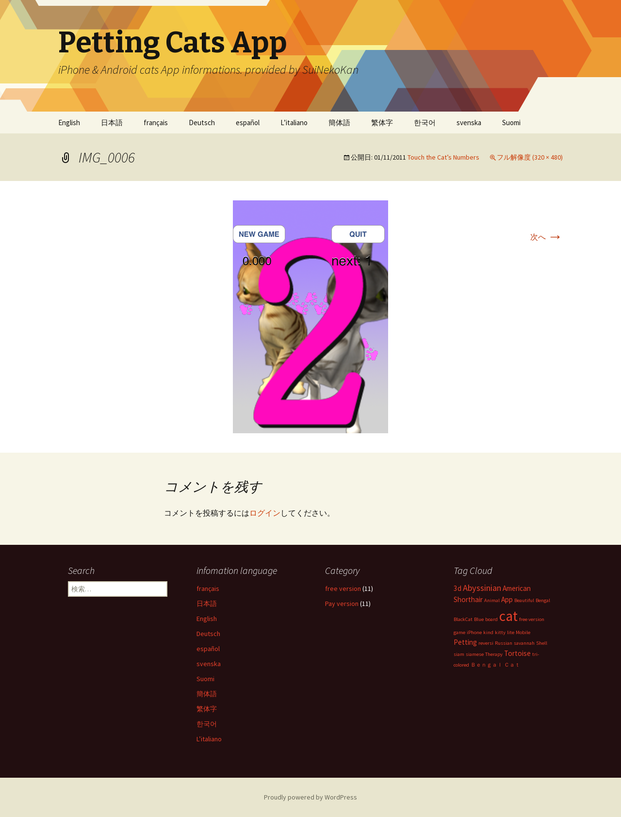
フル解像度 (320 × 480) (530, 157)
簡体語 (339, 122)
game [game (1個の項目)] (459, 632)
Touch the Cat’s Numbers (443, 157)
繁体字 (382, 122)
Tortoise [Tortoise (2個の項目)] (517, 653)
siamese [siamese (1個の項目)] (475, 654)
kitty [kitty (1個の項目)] (500, 632)
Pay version (342, 603)
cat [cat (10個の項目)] (508, 616)
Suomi (511, 122)
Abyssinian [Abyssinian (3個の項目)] (482, 587)
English (69, 122)
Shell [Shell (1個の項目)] (541, 643)
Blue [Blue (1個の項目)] (479, 619)
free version (343, 588)
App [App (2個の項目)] (507, 599)
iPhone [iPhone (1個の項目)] (474, 632)
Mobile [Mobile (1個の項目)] (523, 632)
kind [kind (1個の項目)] (488, 632)
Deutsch (202, 122)
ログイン (264, 513)
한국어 (425, 122)
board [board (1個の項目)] (491, 619)
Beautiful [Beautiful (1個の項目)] (524, 600)
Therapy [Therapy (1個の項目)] (494, 654)
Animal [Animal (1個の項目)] (492, 600)
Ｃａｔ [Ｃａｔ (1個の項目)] (512, 665)
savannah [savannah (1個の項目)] (524, 643)
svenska (469, 122)
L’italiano (294, 122)
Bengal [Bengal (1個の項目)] (543, 600)
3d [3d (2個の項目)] (457, 588)
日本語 (112, 122)
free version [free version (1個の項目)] (531, 619)
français (156, 122)
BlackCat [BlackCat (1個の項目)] (463, 619)
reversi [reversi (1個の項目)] (485, 643)
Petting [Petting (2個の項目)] (465, 642)
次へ (546, 237)
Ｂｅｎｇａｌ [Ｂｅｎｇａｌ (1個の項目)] (487, 665)
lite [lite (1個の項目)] (510, 632)
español (248, 122)
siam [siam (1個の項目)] (459, 654)
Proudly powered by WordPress (310, 797)
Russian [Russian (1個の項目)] (503, 643)
